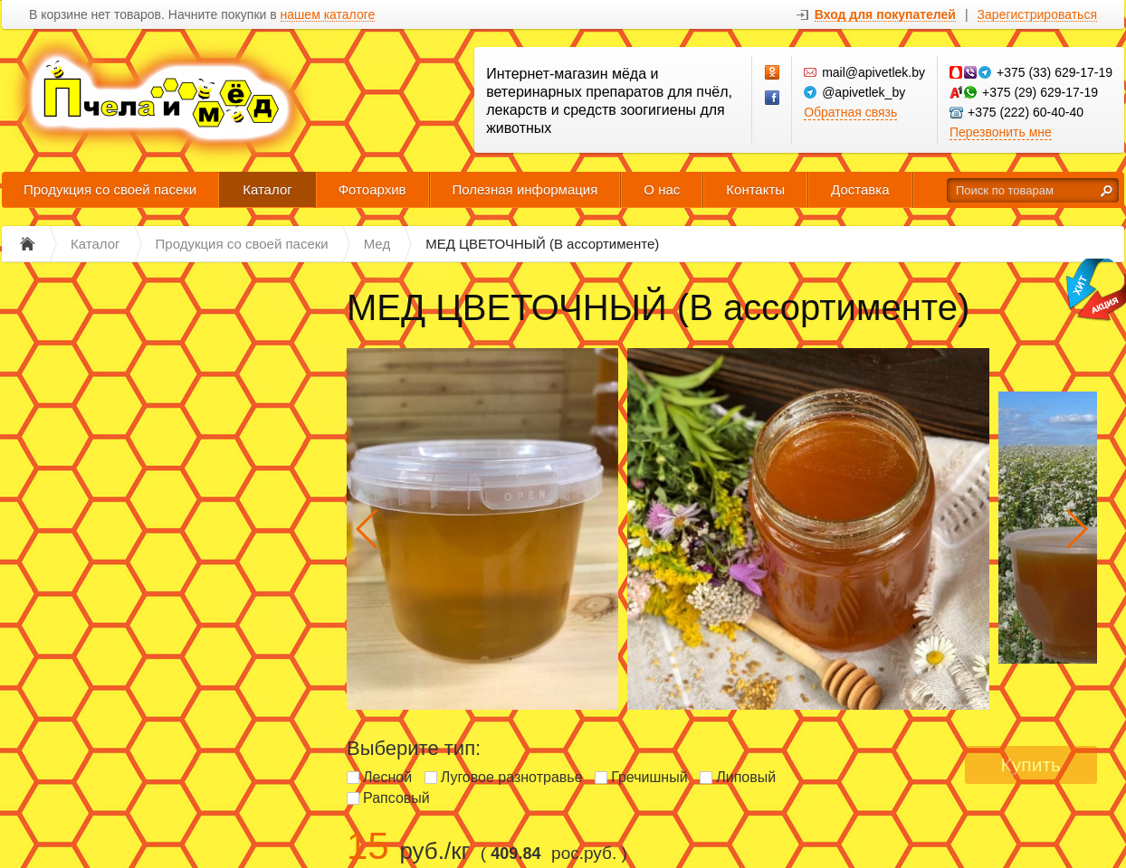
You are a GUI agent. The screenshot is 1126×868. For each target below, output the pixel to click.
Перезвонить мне (1000, 132)
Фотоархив (372, 189)
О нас (662, 189)
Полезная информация (525, 189)
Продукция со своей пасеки (110, 189)
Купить (1031, 764)
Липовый (746, 777)
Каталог (267, 189)
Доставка (860, 189)
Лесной (387, 777)
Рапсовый (396, 798)
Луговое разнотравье (512, 777)
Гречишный (649, 777)
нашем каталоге (328, 15)
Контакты (755, 189)
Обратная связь (850, 112)
